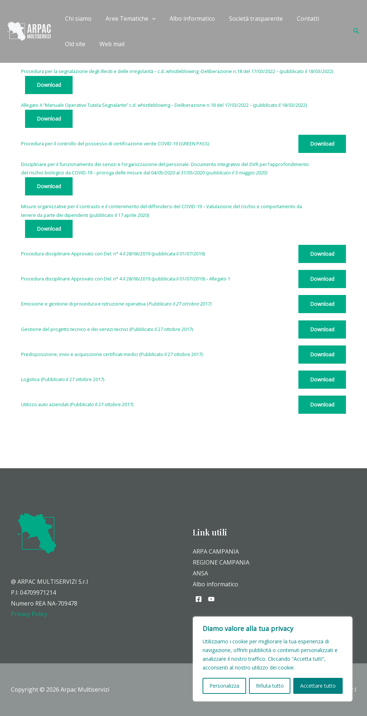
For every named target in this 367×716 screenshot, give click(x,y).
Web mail (76, 44)
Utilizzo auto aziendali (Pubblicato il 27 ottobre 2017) (77, 404)
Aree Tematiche (127, 19)
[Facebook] (198, 599)
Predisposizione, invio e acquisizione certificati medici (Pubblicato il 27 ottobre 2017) (112, 354)
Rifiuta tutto (270, 685)
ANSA (200, 573)
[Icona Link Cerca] (356, 31)
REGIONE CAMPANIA (221, 562)
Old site (330, 19)
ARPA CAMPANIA (216, 551)
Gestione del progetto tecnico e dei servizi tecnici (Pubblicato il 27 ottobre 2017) (107, 329)
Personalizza (224, 685)
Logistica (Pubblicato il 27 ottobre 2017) (62, 379)
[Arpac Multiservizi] (29, 31)
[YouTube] (211, 599)
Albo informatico (186, 19)
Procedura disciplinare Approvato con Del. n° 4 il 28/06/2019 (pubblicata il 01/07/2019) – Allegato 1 (125, 278)
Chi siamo (77, 19)
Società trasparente (247, 19)
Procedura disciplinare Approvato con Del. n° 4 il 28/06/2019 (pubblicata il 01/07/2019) (113, 253)
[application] (148, 19)
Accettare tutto (318, 685)
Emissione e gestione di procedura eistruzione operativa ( (116, 303)
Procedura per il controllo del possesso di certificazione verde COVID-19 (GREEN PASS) (115, 143)
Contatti (297, 19)
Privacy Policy (29, 614)
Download (49, 84)
